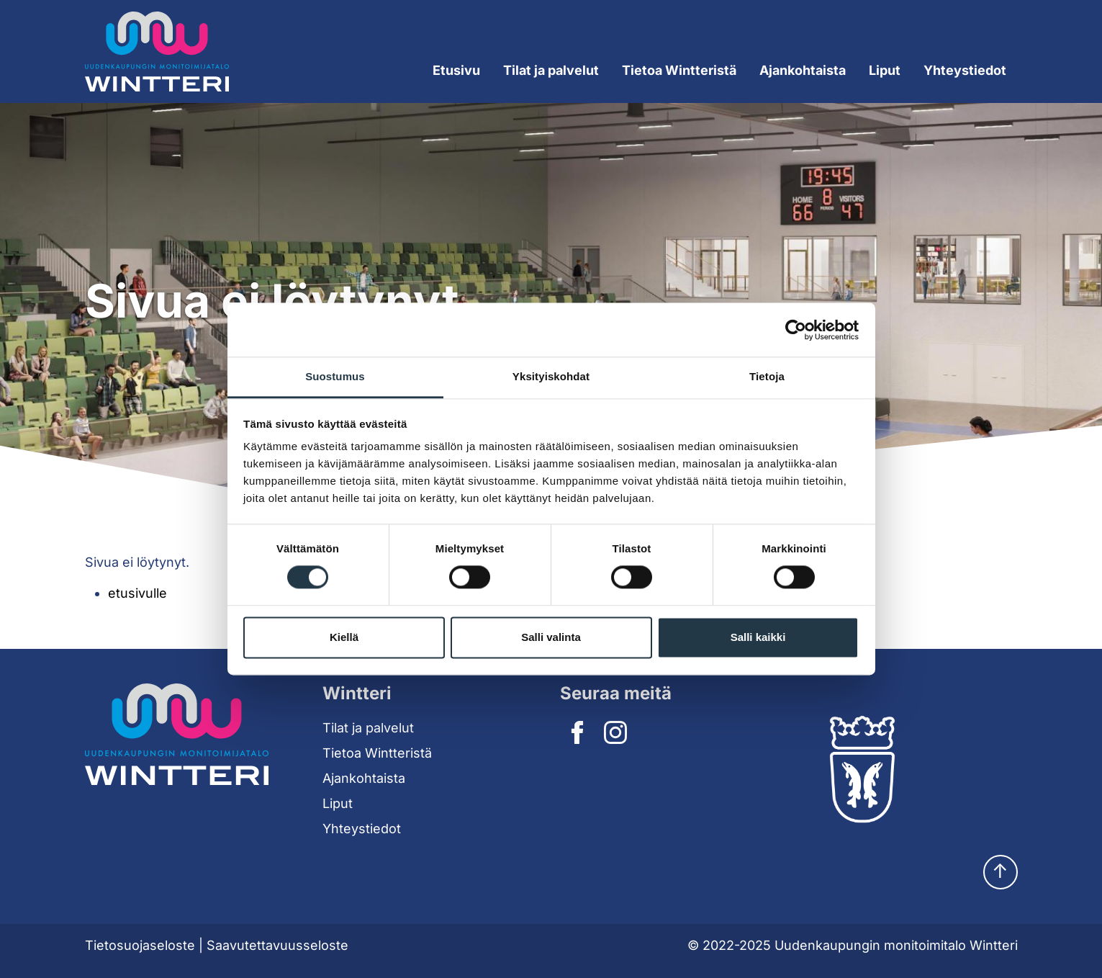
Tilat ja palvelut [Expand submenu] (551, 70)
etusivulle (137, 593)
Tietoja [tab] (767, 376)
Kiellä (344, 637)
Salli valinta (551, 637)
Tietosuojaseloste (140, 945)
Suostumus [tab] (335, 376)
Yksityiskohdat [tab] (551, 376)
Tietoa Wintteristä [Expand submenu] (679, 70)
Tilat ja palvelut (368, 727)
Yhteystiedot (964, 70)
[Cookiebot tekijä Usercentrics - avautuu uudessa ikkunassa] (796, 330)
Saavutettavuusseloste (277, 945)
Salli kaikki (758, 637)
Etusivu (456, 70)
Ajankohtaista (802, 70)
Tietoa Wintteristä (377, 753)
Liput (884, 70)
